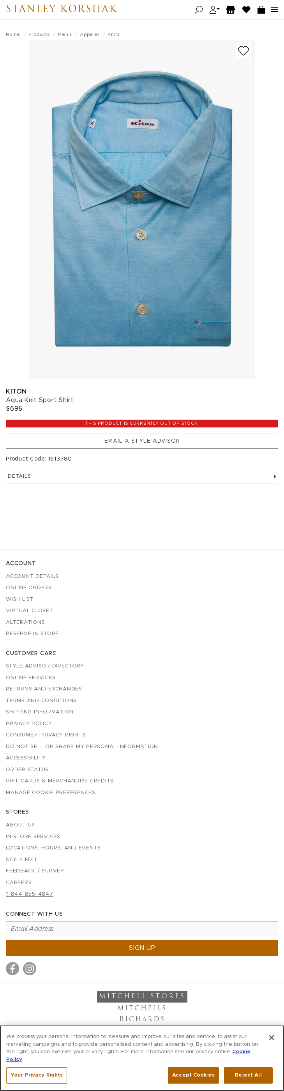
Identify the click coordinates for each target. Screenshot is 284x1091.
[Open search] (199, 10)
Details (142, 476)
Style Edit (22, 859)
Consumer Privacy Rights (45, 735)
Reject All (248, 1075)
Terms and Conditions (41, 700)
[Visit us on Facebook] (12, 968)
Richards (142, 1020)
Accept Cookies (193, 1075)
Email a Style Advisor (142, 441)
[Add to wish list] (243, 51)
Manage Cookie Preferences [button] (50, 792)
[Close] (271, 1037)
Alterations (25, 622)
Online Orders (29, 587)
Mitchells (142, 1009)
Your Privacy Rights (37, 1075)
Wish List (20, 599)
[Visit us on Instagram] (29, 968)
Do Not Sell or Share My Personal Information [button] (82, 746)
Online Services (30, 677)
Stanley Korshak (61, 9)
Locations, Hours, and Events (53, 848)
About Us (20, 825)
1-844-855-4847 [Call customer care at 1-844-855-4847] (29, 894)
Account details (32, 576)
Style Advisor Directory (45, 666)
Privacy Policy (29, 723)
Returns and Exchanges (44, 689)
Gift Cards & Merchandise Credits (60, 781)
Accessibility (26, 758)
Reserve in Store (32, 633)
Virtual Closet (29, 610)
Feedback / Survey (35, 871)
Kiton (16, 391)
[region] (142, 1058)
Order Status (27, 769)
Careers (19, 882)
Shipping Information (40, 712)
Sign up (142, 948)
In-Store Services (33, 836)
